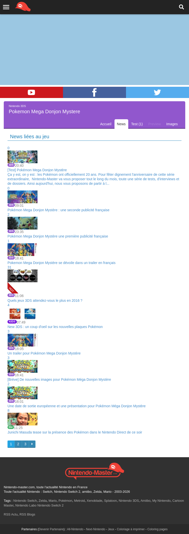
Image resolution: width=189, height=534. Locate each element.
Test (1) (137, 124)
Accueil (105, 124)
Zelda (42, 500)
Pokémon (65, 500)
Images (172, 124)
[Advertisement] (94, 37)
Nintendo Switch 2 (50, 505)
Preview (154, 124)
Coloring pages (157, 529)
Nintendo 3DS (129, 500)
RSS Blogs (27, 514)
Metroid (79, 500)
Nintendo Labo (25, 505)
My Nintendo (161, 500)
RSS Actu (11, 514)
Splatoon (110, 500)
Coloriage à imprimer (130, 529)
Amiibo (145, 500)
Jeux (111, 529)
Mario (52, 500)
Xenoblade (94, 500)
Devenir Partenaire (51, 529)
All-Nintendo (75, 529)
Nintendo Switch (25, 500)
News (121, 124)
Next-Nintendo (95, 529)
